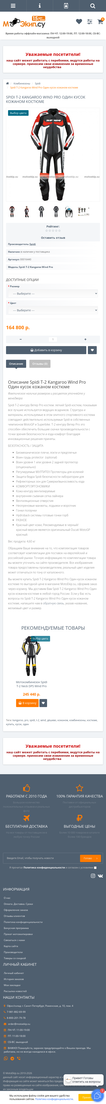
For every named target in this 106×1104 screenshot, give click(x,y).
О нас (7, 898)
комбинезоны (77, 720)
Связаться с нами (14, 940)
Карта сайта (11, 946)
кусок (18, 724)
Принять (87, 1097)
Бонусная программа (16, 928)
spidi (32, 720)
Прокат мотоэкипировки (18, 934)
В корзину (27, 703)
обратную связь (53, 603)
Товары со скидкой (15, 958)
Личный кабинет (14, 973)
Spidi (37, 83)
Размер (15, 286)
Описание (16, 364)
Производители (13, 952)
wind (43, 720)
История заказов (14, 979)
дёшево (51, 720)
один (26, 724)
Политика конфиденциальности (23, 922)
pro (26, 720)
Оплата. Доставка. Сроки (18, 904)
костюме (92, 720)
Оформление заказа (16, 910)
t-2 (37, 720)
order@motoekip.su (17, 1024)
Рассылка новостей (15, 991)
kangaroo (17, 720)
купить (10, 724)
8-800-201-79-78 (15, 1018)
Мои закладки (12, 985)
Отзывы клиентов (14, 916)
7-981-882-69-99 (15, 1012)
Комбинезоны (22, 83)
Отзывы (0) (39, 364)
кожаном (63, 720)
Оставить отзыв (53, 238)
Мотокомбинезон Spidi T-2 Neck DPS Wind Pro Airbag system (31, 684)
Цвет (13, 303)
